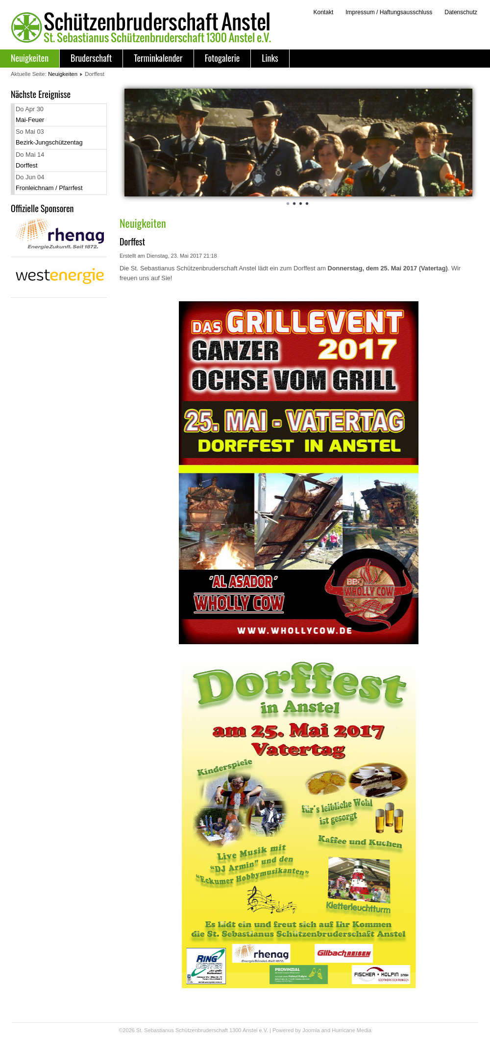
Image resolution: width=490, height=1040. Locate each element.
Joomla (310, 1030)
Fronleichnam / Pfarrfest (49, 188)
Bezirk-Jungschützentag (49, 142)
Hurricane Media (351, 1030)
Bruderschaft (91, 57)
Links (270, 57)
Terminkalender (158, 57)
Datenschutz (460, 12)
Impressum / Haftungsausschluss (388, 12)
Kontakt (323, 12)
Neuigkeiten (30, 57)
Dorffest (27, 165)
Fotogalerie (222, 57)
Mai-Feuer (30, 119)
